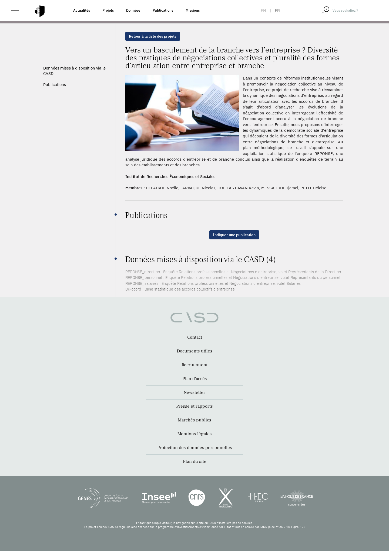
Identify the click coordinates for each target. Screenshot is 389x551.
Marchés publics (194, 420)
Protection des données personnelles (194, 448)
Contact (194, 337)
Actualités (81, 10)
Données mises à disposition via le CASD (74, 70)
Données (133, 10)
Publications (163, 10)
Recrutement (194, 365)
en (263, 10)
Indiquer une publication (234, 234)
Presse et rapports (194, 406)
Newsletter (194, 392)
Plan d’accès (194, 379)
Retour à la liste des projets (152, 36)
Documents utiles (194, 351)
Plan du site (194, 461)
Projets (108, 10)
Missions (193, 10)
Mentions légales (194, 434)
